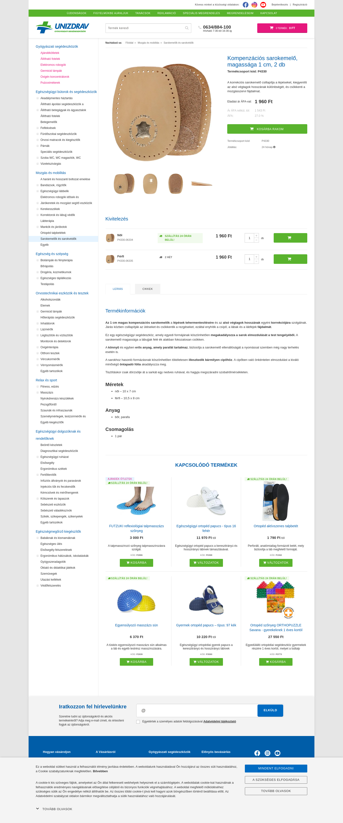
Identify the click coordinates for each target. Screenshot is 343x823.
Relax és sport (46, 380)
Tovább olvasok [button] (54, 809)
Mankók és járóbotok (53, 227)
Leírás (118, 288)
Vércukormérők (50, 359)
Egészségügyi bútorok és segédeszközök (66, 92)
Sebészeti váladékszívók (56, 510)
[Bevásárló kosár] (282, 28)
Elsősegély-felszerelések (56, 550)
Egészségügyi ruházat (54, 457)
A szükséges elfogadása (275, 780)
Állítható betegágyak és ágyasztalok (63, 110)
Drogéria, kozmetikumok (55, 272)
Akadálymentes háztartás (56, 98)
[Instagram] (254, 5)
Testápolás (47, 284)
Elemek (45, 305)
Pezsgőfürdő (48, 404)
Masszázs (46, 392)
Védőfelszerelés (50, 585)
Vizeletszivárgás (50, 163)
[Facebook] (245, 5)
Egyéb (44, 244)
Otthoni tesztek (50, 353)
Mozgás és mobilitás (51, 173)
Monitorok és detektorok (55, 341)
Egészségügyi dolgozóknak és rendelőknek (58, 434)
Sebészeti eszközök (53, 504)
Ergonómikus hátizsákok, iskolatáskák (64, 555)
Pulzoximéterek (50, 82)
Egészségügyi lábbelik (54, 191)
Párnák (45, 146)
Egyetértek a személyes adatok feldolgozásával (186, 722)
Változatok (206, 562)
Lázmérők (46, 329)
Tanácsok (143, 13)
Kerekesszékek (50, 209)
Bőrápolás (46, 266)
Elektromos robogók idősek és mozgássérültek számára (59, 197)
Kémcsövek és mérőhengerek (59, 492)
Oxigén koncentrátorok (54, 76)
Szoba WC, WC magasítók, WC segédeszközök (60, 158)
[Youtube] (263, 5)
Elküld (270, 710)
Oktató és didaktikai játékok (57, 567)
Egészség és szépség (52, 254)
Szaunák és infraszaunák (56, 410)
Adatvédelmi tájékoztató (219, 721)
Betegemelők (48, 122)
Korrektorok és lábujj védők (57, 215)
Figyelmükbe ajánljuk (110, 13)
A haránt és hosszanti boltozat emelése (65, 179)
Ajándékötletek (49, 53)
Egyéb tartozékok (51, 371)
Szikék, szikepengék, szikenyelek (61, 516)
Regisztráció (300, 4)
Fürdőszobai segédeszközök (58, 134)
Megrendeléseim (240, 13)
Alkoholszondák (50, 299)
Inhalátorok (47, 323)
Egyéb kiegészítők (52, 422)
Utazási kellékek (50, 579)
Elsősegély (47, 463)
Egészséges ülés (51, 544)
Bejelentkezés (280, 4)
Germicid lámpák (51, 70)
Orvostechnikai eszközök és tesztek (62, 293)
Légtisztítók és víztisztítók (56, 335)
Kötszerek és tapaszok (54, 498)
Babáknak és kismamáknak (57, 538)
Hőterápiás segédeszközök (57, 317)
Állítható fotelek (50, 59)
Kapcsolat (268, 13)
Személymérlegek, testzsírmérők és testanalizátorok (63, 417)
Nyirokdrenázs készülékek (57, 398)
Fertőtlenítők (48, 474)
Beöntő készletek (51, 445)
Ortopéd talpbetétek (53, 233)
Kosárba (136, 562)
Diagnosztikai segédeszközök (59, 451)
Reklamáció (166, 13)
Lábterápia (47, 221)
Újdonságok (77, 13)
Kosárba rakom (267, 129)
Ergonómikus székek (53, 468)
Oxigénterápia (49, 347)
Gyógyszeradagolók (53, 561)
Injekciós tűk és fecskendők (57, 486)
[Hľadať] (187, 28)
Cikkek (147, 288)
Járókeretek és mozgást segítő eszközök (66, 203)
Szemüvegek (48, 573)
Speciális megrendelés (201, 13)
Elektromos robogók (53, 64)
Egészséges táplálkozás (55, 278)
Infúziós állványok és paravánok (60, 480)
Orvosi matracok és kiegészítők (60, 140)
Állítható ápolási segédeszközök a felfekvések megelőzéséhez (62, 104)
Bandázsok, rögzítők (53, 185)
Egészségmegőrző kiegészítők (58, 531)
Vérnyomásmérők (51, 365)
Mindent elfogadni (276, 768)
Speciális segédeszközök (56, 151)
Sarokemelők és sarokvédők (58, 238)
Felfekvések (48, 128)
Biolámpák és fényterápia (56, 260)
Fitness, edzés (49, 386)
